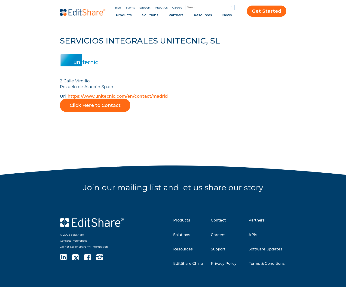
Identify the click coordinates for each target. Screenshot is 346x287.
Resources (203, 15)
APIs (252, 234)
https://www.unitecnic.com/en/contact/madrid (118, 96)
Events (130, 7)
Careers (177, 7)
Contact (218, 220)
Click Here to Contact (96, 105)
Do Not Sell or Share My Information (84, 246)
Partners (176, 15)
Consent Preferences (73, 240)
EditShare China (188, 263)
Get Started (266, 11)
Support (144, 7)
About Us (161, 7)
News (227, 15)
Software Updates (265, 249)
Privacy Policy (224, 263)
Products (124, 15)
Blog (118, 7)
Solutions (150, 15)
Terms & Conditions (267, 263)
